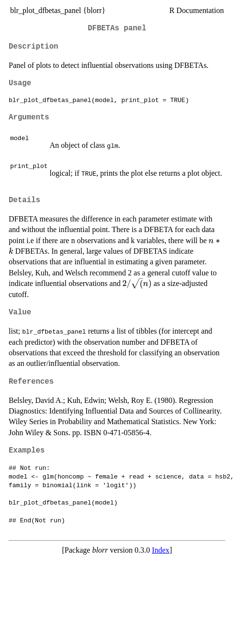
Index (160, 550)
